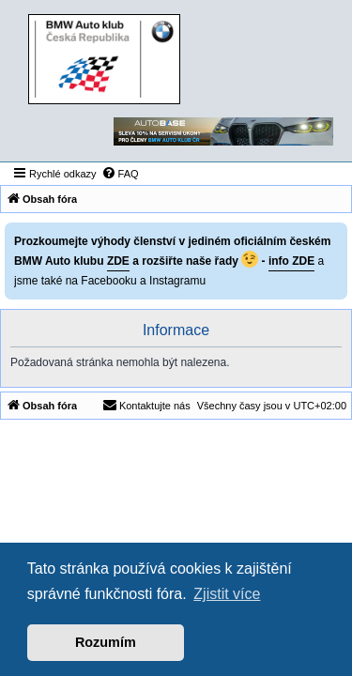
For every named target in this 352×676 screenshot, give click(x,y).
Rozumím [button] (105, 642)
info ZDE (291, 261)
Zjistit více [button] (226, 594)
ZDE (118, 261)
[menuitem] (120, 173)
